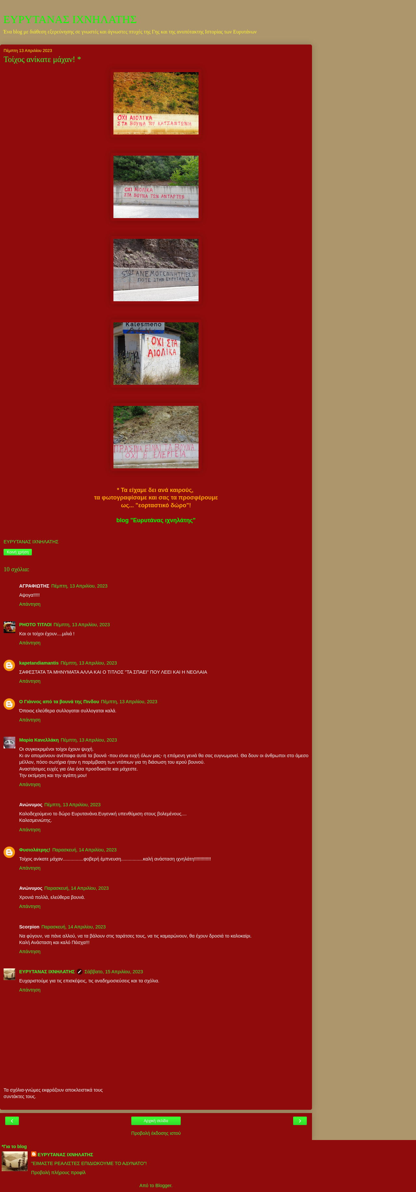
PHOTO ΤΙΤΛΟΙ (35, 624)
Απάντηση (29, 604)
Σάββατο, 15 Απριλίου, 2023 (113, 971)
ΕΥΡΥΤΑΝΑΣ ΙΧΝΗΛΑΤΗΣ (70, 19)
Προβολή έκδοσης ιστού (156, 1133)
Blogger (163, 1185)
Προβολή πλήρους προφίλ (58, 1172)
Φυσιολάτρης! (34, 849)
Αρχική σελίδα (156, 1121)
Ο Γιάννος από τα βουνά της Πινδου (59, 701)
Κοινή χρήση (18, 552)
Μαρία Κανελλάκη (39, 740)
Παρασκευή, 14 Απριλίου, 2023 (84, 849)
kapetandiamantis (39, 663)
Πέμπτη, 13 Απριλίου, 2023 (79, 586)
